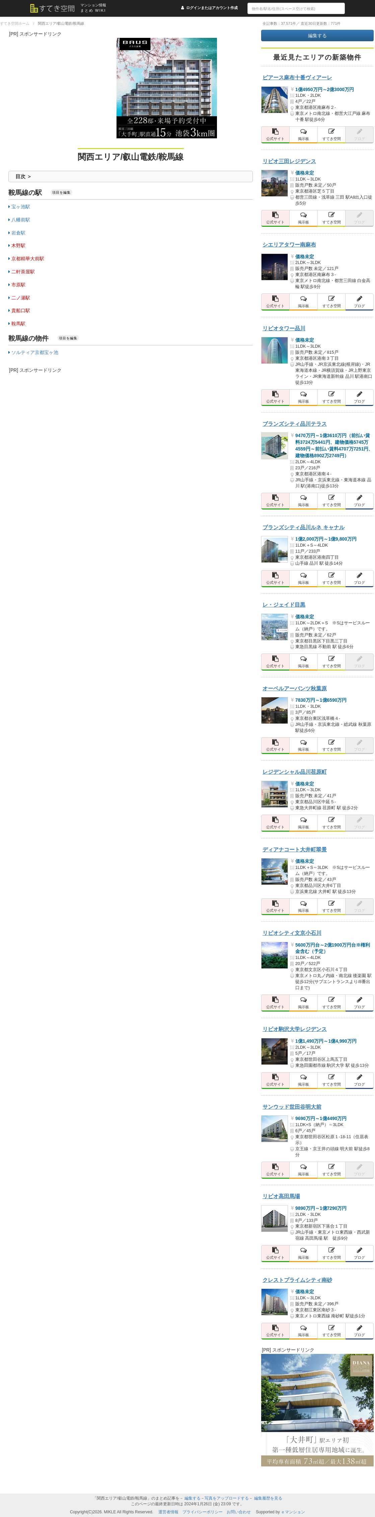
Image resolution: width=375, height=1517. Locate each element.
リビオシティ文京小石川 (291, 933)
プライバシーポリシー (202, 1512)
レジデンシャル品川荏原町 (294, 772)
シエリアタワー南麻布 (289, 245)
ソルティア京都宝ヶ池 (34, 352)
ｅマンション (293, 1512)
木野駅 (18, 245)
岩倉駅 (18, 232)
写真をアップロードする (227, 1498)
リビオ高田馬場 (281, 1196)
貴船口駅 (20, 310)
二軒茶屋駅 (23, 271)
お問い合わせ (239, 1512)
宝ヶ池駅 (20, 206)
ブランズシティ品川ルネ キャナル (303, 527)
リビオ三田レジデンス (289, 161)
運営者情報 (168, 1512)
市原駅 (18, 284)
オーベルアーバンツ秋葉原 (294, 688)
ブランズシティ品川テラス (294, 424)
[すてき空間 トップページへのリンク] (55, 8)
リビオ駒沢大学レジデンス (294, 1029)
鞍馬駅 (18, 323)
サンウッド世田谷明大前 (291, 1107)
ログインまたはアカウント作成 (212, 8)
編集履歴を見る (268, 1498)
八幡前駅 (20, 219)
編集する (317, 35)
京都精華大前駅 (27, 258)
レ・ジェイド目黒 (283, 605)
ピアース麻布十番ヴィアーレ (297, 77)
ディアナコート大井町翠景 (294, 849)
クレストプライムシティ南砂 (297, 1280)
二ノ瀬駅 (20, 297)
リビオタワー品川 (283, 328)
